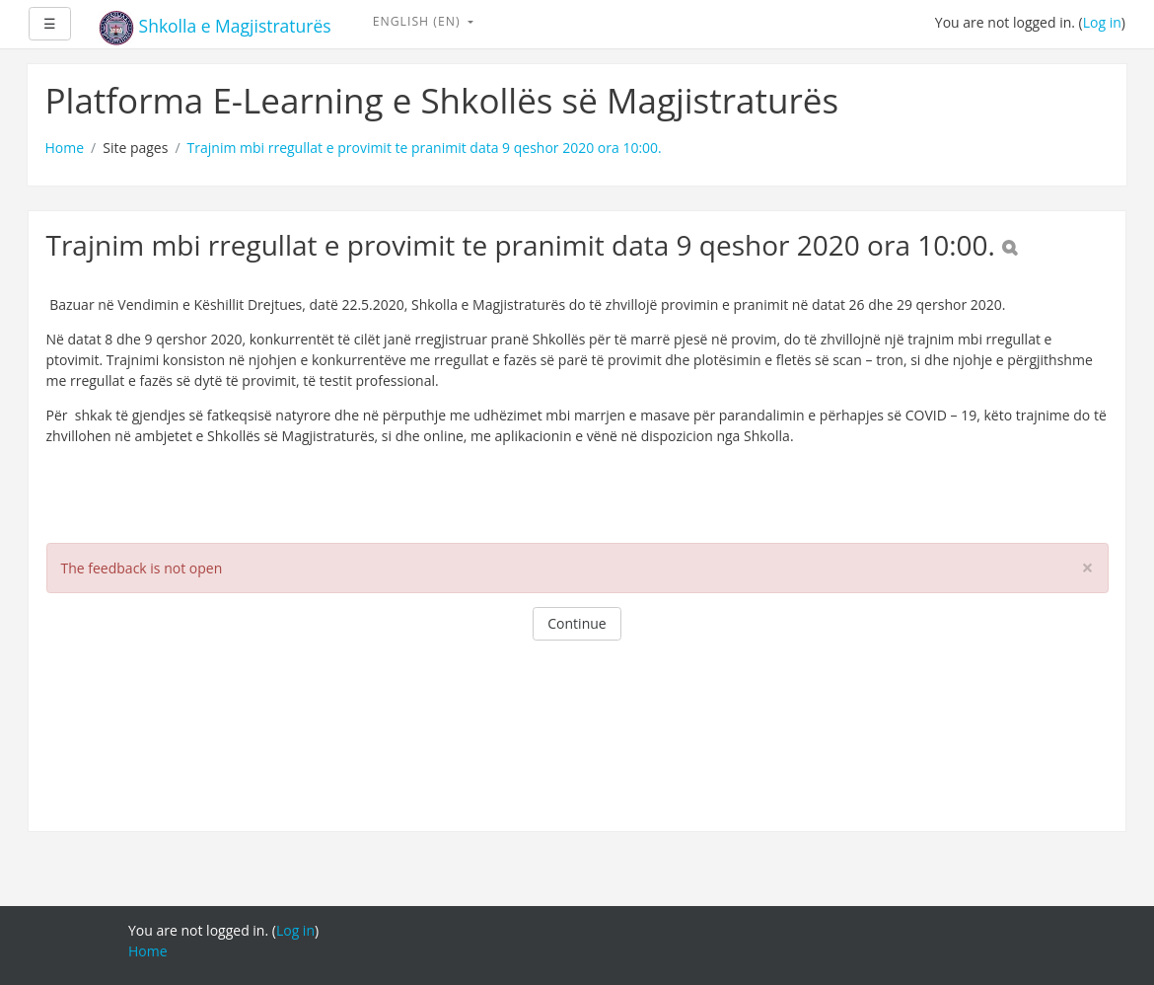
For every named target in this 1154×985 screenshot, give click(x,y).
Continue (576, 623)
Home (65, 147)
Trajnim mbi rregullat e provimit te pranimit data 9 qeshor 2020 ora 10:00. (424, 147)
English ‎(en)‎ (419, 21)
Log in (1102, 22)
